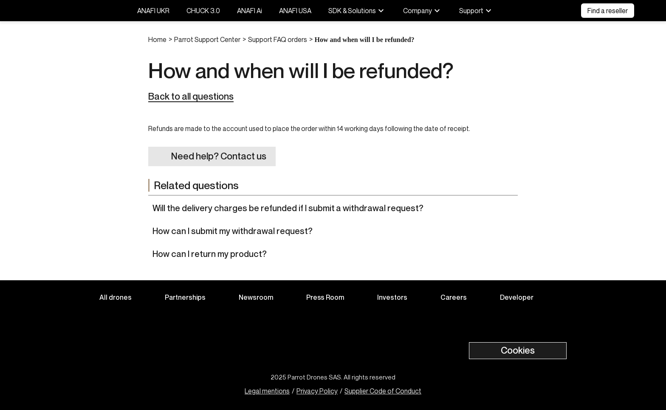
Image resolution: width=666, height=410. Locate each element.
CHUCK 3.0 (203, 10)
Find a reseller (607, 10)
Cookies (518, 350)
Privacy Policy (317, 391)
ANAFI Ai (249, 10)
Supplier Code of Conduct (382, 391)
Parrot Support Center (207, 39)
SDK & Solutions (357, 10)
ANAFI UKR (153, 10)
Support (476, 10)
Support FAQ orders (277, 39)
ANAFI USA (295, 10)
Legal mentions (267, 391)
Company (422, 10)
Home (157, 39)
